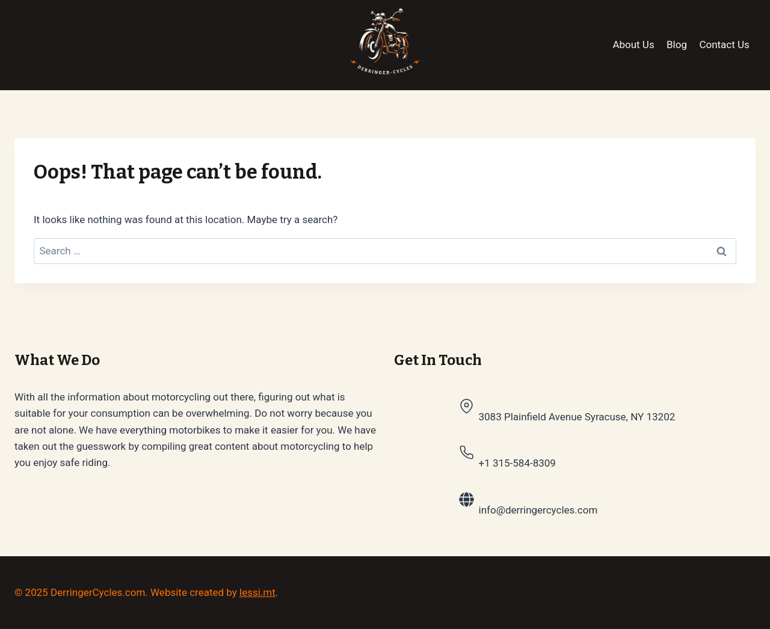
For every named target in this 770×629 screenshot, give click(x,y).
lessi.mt (257, 592)
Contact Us (724, 44)
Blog (677, 44)
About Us (633, 44)
